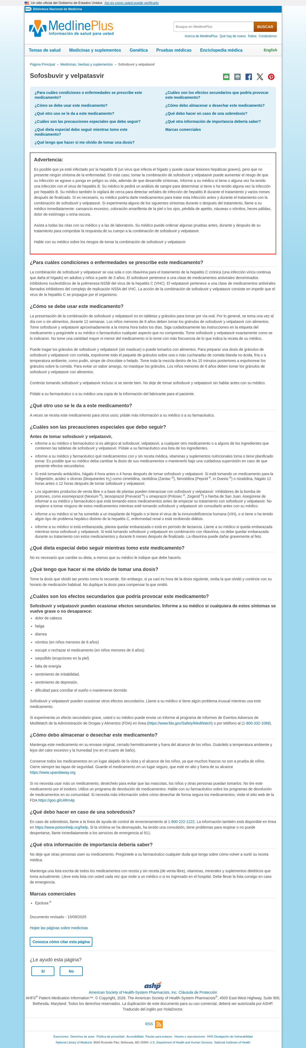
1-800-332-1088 (256, 723)
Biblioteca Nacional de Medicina (57, 9)
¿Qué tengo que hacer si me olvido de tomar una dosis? (84, 142)
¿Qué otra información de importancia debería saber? (213, 121)
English (270, 50)
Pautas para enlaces (158, 1036)
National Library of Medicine (74, 1042)
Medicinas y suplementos (95, 50)
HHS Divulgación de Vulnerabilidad (230, 1036)
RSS (154, 1024)
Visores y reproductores (189, 1036)
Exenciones (61, 1036)
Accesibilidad (134, 1036)
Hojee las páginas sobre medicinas (59, 928)
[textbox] (214, 26)
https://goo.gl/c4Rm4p (56, 800)
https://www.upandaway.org (52, 772)
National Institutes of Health (232, 1042)
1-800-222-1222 (181, 822)
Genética (139, 50)
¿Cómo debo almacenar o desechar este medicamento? (215, 105)
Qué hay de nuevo (233, 36)
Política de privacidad (110, 1036)
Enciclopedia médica (221, 50)
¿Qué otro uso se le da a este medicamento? (74, 113)
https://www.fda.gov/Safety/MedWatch (180, 723)
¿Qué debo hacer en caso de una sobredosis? (206, 113)
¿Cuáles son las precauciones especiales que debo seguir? (88, 121)
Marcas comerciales (183, 129)
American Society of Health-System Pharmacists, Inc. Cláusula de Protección (153, 992)
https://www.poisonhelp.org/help (61, 827)
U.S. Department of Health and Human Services (181, 1042)
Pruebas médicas (174, 50)
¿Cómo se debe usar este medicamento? (71, 105)
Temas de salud (45, 50)
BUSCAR (265, 27)
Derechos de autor (82, 1036)
